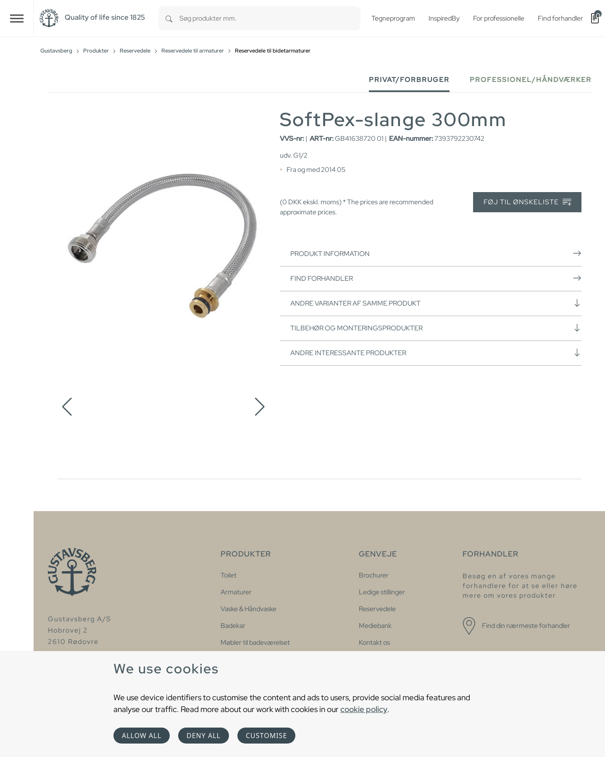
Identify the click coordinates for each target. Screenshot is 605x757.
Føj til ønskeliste (527, 202)
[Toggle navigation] (17, 18)
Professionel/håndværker (531, 79)
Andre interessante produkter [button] (435, 352)
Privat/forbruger (409, 79)
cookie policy (363, 709)
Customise (266, 735)
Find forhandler (435, 278)
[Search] (168, 18)
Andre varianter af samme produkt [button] (435, 303)
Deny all (204, 735)
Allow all (141, 735)
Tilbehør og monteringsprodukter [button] (435, 327)
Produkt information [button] (435, 253)
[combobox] (269, 18)
